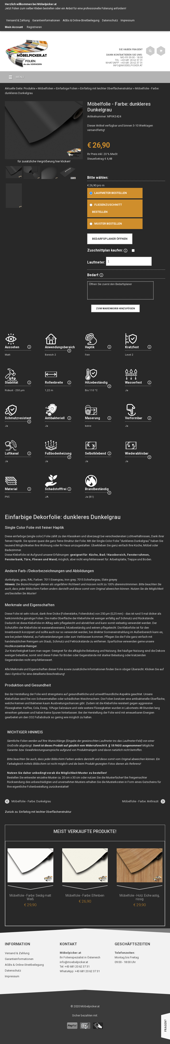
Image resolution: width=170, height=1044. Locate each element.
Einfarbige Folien (66, 88)
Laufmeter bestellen (107, 193)
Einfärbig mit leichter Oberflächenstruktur (106, 88)
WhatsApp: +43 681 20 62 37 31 (124, 62)
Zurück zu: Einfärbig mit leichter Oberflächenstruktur (38, 811)
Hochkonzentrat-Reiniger (21, 646)
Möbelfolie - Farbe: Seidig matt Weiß (30, 895)
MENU (14, 77)
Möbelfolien (45, 88)
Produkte (29, 88)
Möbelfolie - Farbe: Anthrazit (140, 801)
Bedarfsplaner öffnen (110, 238)
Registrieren (34, 27)
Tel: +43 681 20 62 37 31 (129, 60)
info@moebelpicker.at (128, 65)
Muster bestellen (105, 223)
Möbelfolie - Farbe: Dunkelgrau (31, 801)
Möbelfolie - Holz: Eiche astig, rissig (140, 895)
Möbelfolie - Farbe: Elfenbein (85, 895)
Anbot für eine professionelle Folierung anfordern (96, 8)
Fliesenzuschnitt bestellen (105, 208)
